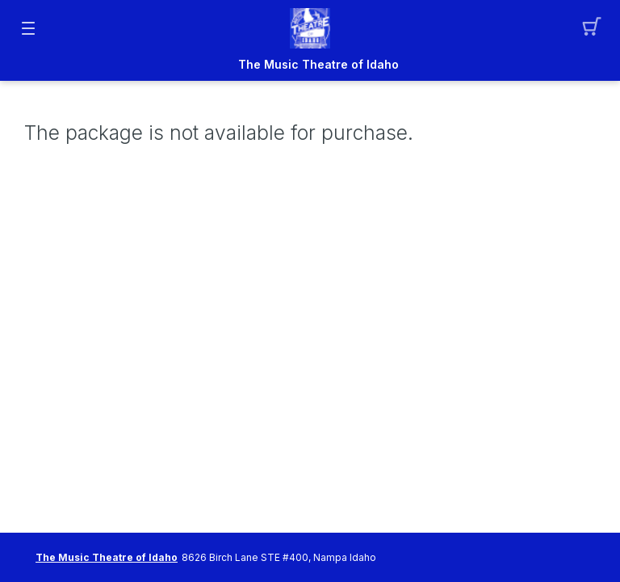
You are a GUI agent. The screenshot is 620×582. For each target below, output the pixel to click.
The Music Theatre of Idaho (318, 64)
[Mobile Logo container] (310, 28)
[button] (592, 28)
